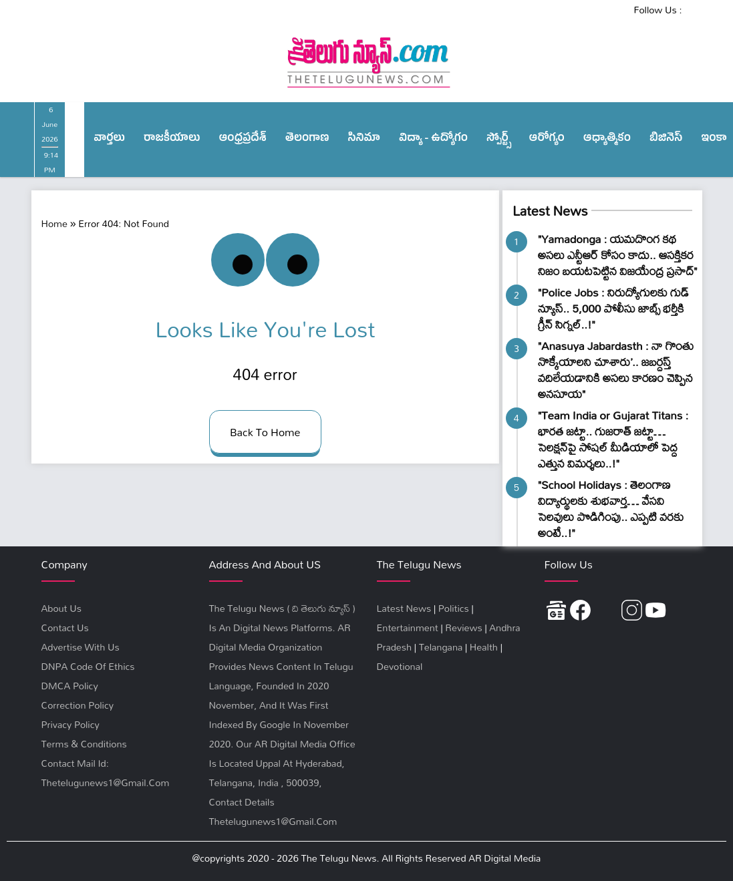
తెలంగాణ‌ (307, 140)
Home (54, 223)
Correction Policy (77, 705)
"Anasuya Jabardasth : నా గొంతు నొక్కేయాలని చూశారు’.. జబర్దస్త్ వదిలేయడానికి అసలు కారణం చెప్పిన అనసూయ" (616, 369)
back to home (265, 432)
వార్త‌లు (109, 140)
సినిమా (364, 140)
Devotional (400, 666)
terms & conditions (84, 743)
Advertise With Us (80, 647)
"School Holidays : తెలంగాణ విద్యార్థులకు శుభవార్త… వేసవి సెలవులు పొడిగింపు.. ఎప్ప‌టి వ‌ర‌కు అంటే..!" (611, 508)
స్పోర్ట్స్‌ (498, 140)
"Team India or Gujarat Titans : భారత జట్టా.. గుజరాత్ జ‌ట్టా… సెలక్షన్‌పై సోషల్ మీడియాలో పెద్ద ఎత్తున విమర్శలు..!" (613, 439)
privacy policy (70, 724)
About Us (61, 608)
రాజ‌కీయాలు (172, 140)
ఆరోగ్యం (547, 140)
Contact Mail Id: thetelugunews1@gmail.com (105, 772)
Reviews (463, 627)
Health (484, 647)
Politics (453, 608)
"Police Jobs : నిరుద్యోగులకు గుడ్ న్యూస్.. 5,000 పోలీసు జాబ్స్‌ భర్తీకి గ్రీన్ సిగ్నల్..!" (613, 308)
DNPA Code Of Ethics (88, 666)
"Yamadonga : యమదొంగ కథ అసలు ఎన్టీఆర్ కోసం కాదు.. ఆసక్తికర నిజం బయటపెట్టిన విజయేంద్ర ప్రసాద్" (617, 255)
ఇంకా (714, 140)
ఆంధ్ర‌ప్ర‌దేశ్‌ (242, 140)
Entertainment (407, 627)
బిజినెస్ (665, 140)
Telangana (441, 647)
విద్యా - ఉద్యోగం (433, 140)
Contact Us (65, 627)
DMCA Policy (69, 685)
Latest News (549, 210)
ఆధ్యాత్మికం (607, 140)
